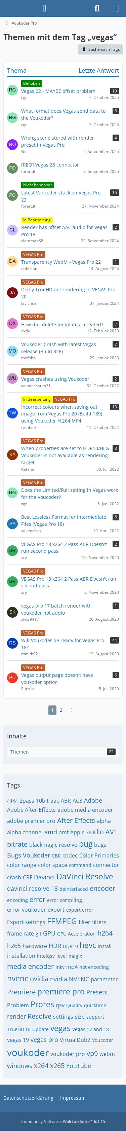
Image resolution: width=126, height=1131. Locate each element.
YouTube (78, 1066)
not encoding (94, 967)
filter (84, 922)
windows (19, 1066)
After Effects (76, 820)
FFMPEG (62, 921)
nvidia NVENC (69, 979)
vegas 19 (18, 1040)
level (61, 956)
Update (40, 1029)
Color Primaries (99, 855)
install (105, 946)
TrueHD (15, 1029)
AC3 (77, 800)
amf (64, 832)
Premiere (21, 991)
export (56, 909)
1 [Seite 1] (52, 710)
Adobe (93, 800)
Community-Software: (63, 1121)
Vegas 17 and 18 (90, 1029)
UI (28, 1029)
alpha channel (25, 832)
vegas (60, 1028)
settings (63, 1016)
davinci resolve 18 (32, 888)
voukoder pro (67, 1054)
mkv (60, 967)
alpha (104, 821)
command (80, 865)
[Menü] (117, 8)
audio (95, 831)
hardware (35, 946)
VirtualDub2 (75, 1040)
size (80, 1016)
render (16, 1016)
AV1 (112, 831)
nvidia (39, 978)
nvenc (17, 978)
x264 (41, 1065)
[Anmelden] (44, 8)
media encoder (30, 966)
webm (107, 1054)
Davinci (44, 877)
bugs (100, 844)
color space (52, 865)
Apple (77, 832)
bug (85, 843)
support (95, 1017)
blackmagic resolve (53, 844)
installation (21, 955)
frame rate (20, 933)
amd (50, 832)
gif (38, 934)
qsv (60, 1005)
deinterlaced (73, 889)
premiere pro (61, 991)
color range (21, 865)
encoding (17, 900)
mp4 (72, 967)
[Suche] (97, 8)
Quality (74, 1005)
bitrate (17, 844)
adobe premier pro (31, 821)
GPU (49, 933)
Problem (18, 1005)
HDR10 (70, 946)
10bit (42, 800)
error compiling (64, 900)
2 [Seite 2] (61, 710)
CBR (56, 855)
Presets (96, 992)
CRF (27, 877)
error (37, 899)
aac (54, 800)
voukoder (28, 1052)
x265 (57, 1065)
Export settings (26, 922)
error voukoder (26, 909)
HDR (55, 946)
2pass (26, 800)
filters (99, 922)
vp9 (92, 1053)
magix (75, 956)
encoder (102, 888)
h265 (14, 946)
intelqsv (46, 956)
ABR (66, 800)
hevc (88, 945)
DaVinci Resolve (84, 876)
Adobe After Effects (31, 809)
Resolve (39, 1016)
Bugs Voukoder (28, 855)
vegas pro (44, 1039)
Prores (42, 1004)
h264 (105, 933)
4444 (12, 801)
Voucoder (102, 1040)
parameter (104, 979)
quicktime (95, 1005)
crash (14, 877)
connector (106, 865)
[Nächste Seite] (72, 710)
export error (79, 910)
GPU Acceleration (76, 934)
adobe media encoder (85, 809)
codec (70, 855)
